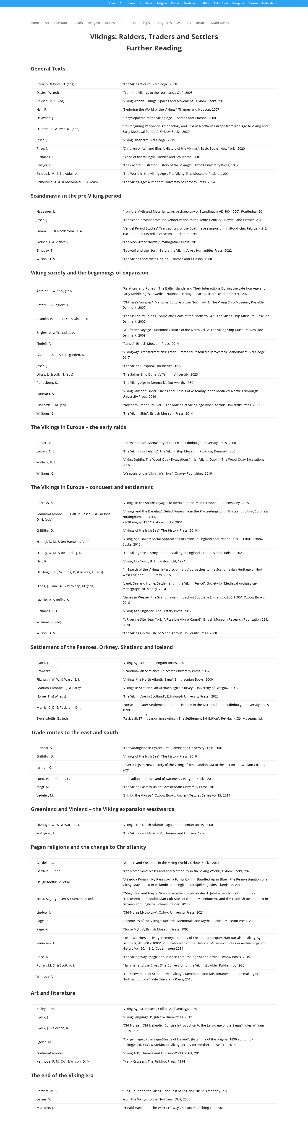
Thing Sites (221, 3)
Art (122, 3)
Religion (162, 3)
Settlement (191, 3)
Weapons (238, 3)
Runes (175, 3)
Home (111, 3)
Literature (134, 3)
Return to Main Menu (263, 3)
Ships (206, 3)
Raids (148, 3)
